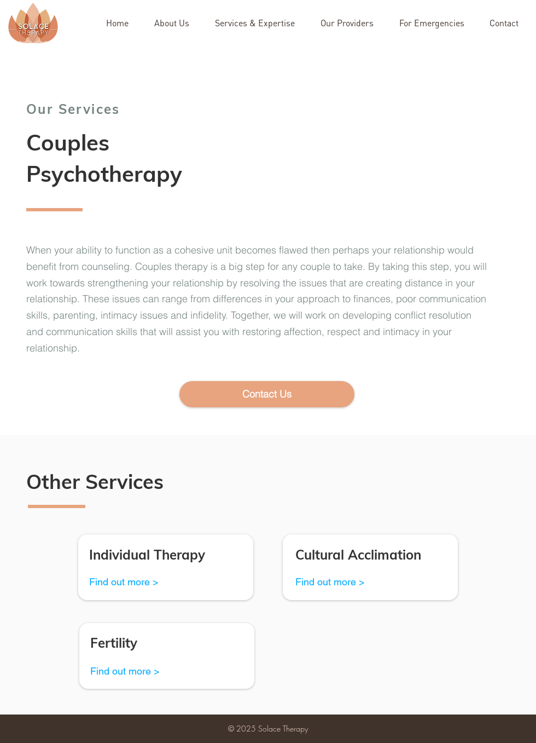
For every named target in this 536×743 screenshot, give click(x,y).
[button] (508, 23)
